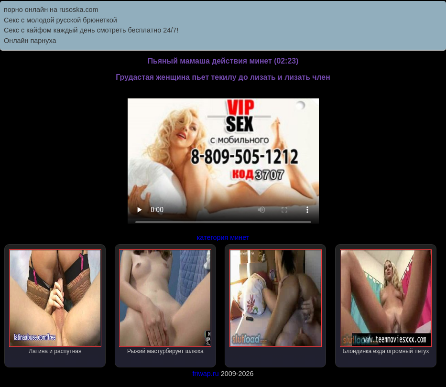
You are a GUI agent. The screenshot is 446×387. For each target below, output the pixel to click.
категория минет (223, 237)
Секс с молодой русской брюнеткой (60, 20)
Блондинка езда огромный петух (386, 302)
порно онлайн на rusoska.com (51, 9)
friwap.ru (205, 373)
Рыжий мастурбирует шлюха (165, 302)
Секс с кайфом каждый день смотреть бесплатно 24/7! (91, 30)
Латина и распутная (55, 302)
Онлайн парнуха (30, 40)
